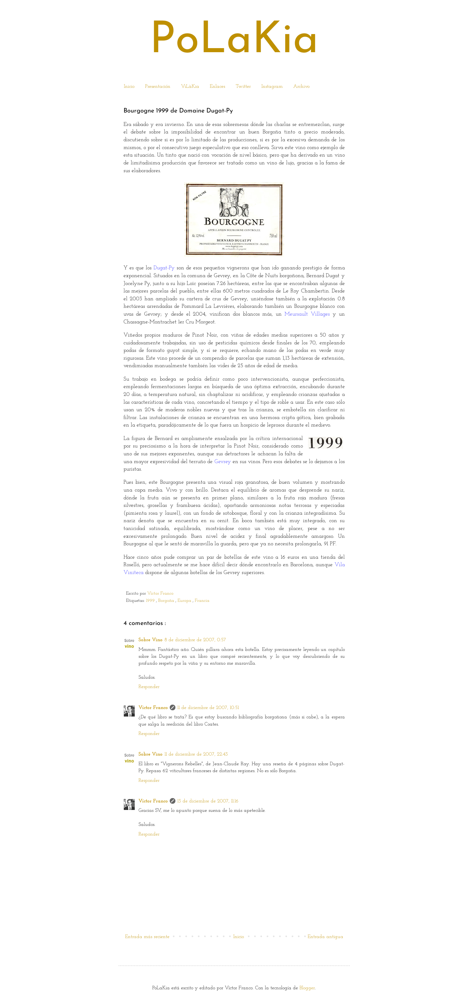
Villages (320, 314)
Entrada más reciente (147, 936)
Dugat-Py (164, 268)
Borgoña (166, 600)
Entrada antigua (325, 936)
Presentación (157, 86)
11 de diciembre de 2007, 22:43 (196, 754)
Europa (185, 600)
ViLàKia (190, 86)
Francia (203, 600)
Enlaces (217, 86)
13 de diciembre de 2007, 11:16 (208, 801)
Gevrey (222, 461)
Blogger (307, 988)
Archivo (301, 86)
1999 (151, 600)
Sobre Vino (150, 639)
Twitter (243, 86)
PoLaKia (234, 41)
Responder (148, 686)
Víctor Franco (160, 593)
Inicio (129, 86)
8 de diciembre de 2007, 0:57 (195, 639)
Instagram (272, 86)
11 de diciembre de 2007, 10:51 (208, 707)
